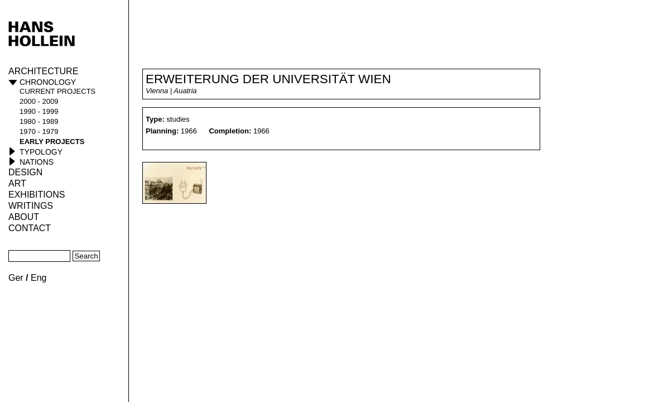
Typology (41, 151)
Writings (30, 205)
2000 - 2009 (39, 101)
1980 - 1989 (39, 121)
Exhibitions (36, 194)
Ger (15, 278)
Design (25, 172)
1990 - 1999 (39, 111)
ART (17, 183)
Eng (38, 278)
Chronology (48, 82)
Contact (29, 228)
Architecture (43, 71)
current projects (57, 91)
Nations (37, 161)
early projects (52, 141)
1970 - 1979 (39, 131)
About (23, 217)
